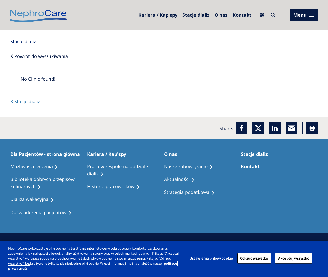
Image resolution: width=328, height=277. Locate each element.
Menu (300, 15)
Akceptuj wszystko (293, 258)
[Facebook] (241, 128)
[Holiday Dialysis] (34, 199)
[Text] (25, 101)
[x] (258, 128)
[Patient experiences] (43, 212)
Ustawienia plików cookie (211, 258)
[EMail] (291, 128)
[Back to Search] (39, 56)
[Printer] (312, 128)
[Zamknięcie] (319, 258)
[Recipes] (48, 183)
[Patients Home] (47, 154)
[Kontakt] (242, 14)
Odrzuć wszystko (254, 258)
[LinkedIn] (275, 128)
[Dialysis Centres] (158, 14)
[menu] (304, 15)
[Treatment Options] (36, 166)
